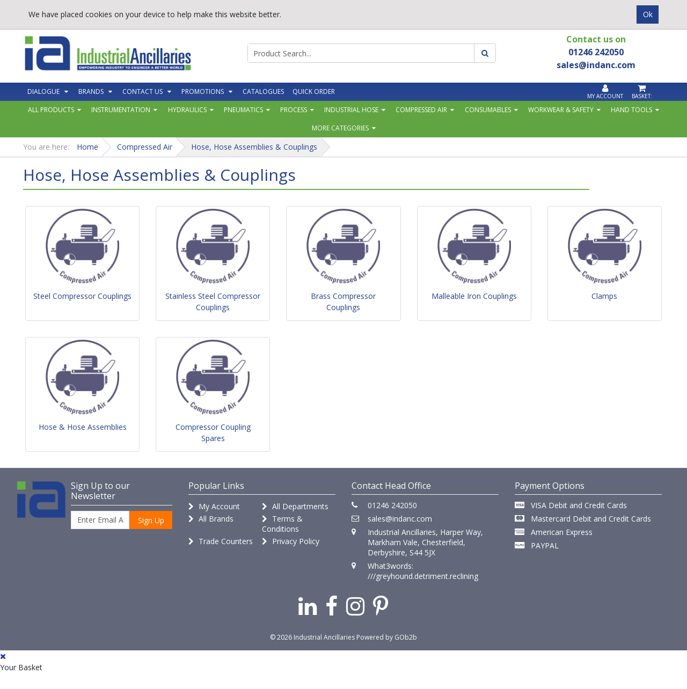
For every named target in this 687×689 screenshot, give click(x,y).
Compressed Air (421, 109)
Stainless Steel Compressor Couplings (212, 301)
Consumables (488, 109)
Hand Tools (631, 109)
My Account (214, 506)
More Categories (340, 128)
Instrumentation (120, 109)
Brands (91, 91)
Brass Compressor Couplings (343, 301)
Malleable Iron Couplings (474, 296)
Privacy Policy (290, 541)
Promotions (202, 91)
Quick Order (314, 91)
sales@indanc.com (400, 519)
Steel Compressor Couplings (82, 296)
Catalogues (263, 91)
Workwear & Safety (561, 109)
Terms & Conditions (282, 524)
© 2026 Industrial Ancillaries (312, 637)
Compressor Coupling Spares (213, 432)
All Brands (210, 519)
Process (293, 109)
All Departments (295, 506)
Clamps (604, 296)
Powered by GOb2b (386, 637)
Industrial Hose (351, 109)
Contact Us (142, 91)
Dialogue (43, 91)
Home (87, 147)
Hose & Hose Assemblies (83, 427)
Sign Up (151, 520)
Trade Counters (220, 541)
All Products (51, 109)
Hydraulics (187, 109)
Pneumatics (243, 109)
